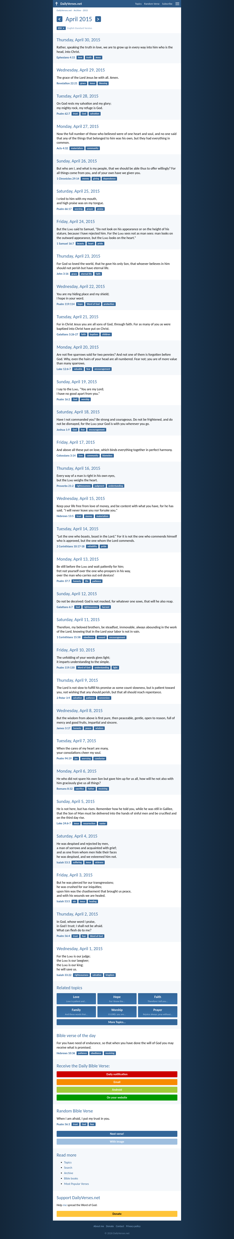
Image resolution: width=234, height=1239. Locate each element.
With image (117, 1141)
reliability (92, 546)
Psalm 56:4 (63, 936)
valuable (78, 369)
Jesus (98, 57)
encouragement (102, 369)
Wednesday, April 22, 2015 (81, 286)
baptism (94, 334)
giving (96, 178)
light (115, 667)
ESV (61, 28)
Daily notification (116, 1074)
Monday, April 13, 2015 (78, 559)
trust (75, 113)
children (106, 334)
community (92, 148)
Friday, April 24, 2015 (76, 221)
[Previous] (59, 19)
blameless (107, 455)
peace (88, 728)
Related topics (69, 987)
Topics (138, 3)
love (80, 57)
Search (68, 1167)
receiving (102, 788)
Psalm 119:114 (66, 304)
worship (79, 209)
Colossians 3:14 (66, 455)
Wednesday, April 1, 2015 (80, 948)
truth (88, 57)
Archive (77, 10)
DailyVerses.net (64, 10)
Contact (120, 1226)
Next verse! (117, 1134)
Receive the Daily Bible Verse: (83, 1066)
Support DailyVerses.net (78, 1197)
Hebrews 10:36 (66, 1053)
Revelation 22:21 (67, 83)
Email (117, 1082)
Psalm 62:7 (63, 113)
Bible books (71, 1178)
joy (76, 758)
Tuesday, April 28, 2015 (77, 96)
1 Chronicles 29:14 (68, 178)
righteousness (84, 485)
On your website (117, 1097)
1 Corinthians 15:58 (68, 637)
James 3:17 (63, 728)
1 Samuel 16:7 (65, 243)
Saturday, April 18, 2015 (78, 411)
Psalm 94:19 (64, 758)
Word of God (93, 304)
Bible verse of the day (76, 1035)
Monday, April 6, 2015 (77, 771)
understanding (115, 485)
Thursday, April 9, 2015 (77, 680)
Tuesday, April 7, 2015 (76, 740)
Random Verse (151, 3)
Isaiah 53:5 (63, 901)
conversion (104, 697)
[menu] (177, 5)
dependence (109, 178)
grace (83, 83)
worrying (86, 758)
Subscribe (167, 3)
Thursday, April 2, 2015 (77, 914)
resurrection (89, 823)
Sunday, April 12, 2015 (77, 593)
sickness (99, 862)
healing (93, 901)
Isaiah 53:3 (63, 862)
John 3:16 (62, 273)
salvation (94, 113)
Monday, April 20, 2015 (78, 347)
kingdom (110, 975)
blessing (103, 83)
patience (96, 581)
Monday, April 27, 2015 (78, 126)
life (86, 581)
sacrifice (80, 788)
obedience (88, 637)
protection (109, 304)
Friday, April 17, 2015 (76, 442)
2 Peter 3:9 (63, 698)
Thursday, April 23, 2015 (78, 256)
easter (102, 823)
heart (91, 243)
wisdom (99, 728)
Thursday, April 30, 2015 (78, 39)
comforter (100, 758)
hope (80, 304)
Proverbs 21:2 (65, 486)
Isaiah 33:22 (64, 975)
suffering (77, 862)
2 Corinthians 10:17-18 (70, 546)
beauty (80, 243)
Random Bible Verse (75, 1111)
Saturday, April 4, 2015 (77, 836)
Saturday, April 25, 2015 (78, 191)
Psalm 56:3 (63, 1124)
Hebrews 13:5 (65, 516)
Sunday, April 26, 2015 (77, 161)
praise (100, 209)
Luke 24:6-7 (64, 823)
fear (88, 369)
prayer (90, 209)
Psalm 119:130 (66, 667)
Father (91, 788)
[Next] (98, 19)
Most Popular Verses (76, 1184)
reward (101, 637)
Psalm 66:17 (64, 209)
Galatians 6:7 (65, 607)
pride (100, 243)
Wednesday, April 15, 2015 (81, 498)
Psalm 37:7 (63, 581)
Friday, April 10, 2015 (76, 650)
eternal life (86, 273)
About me (99, 1226)
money (85, 178)
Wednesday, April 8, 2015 (80, 710)
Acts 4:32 (62, 148)
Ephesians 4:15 (66, 57)
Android (117, 1089)
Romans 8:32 (65, 788)
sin (74, 901)
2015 (85, 10)
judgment (99, 485)
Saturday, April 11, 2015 (78, 619)
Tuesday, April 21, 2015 (77, 316)
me (65, 1205)
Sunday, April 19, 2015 (77, 381)
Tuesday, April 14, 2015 (77, 528)
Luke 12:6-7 (64, 369)
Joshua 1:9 (63, 429)
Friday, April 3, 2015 (75, 875)
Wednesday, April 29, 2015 (81, 70)
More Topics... (117, 1022)
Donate (117, 1214)
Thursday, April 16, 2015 (78, 468)
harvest (105, 607)
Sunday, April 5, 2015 (76, 801)
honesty (77, 581)
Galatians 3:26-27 (67, 334)
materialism (77, 148)
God (84, 113)
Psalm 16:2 (63, 399)
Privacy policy (133, 1226)
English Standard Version (79, 28)
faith (98, 273)
